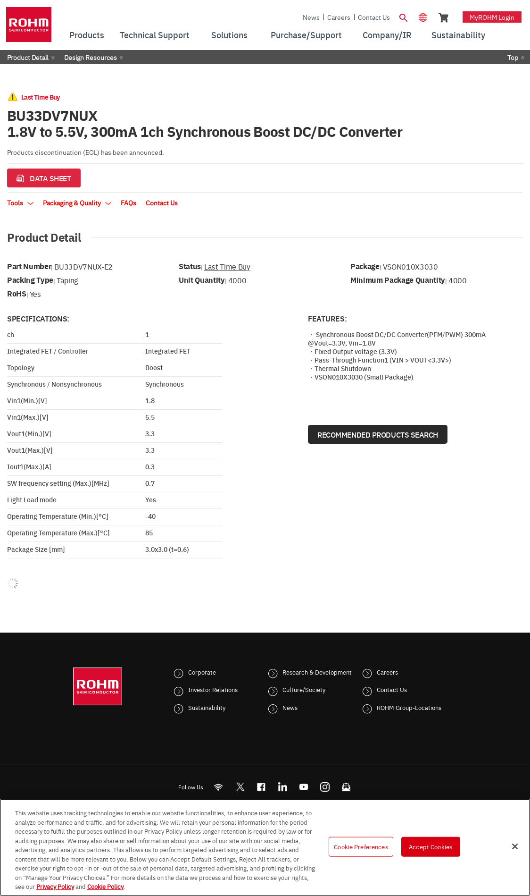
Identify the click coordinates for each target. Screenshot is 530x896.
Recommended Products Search (377, 434)
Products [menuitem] (86, 35)
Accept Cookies (430, 846)
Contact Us (374, 17)
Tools (20, 202)
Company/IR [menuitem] (387, 35)
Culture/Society (303, 689)
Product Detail (28, 57)
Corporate (202, 672)
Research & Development (317, 672)
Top (512, 57)
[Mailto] (346, 787)
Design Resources (90, 57)
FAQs (128, 202)
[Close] (515, 846)
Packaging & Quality (77, 202)
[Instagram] (325, 787)
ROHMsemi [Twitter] (240, 787)
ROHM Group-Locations (409, 707)
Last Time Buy (227, 266)
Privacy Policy (55, 886)
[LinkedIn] (283, 787)
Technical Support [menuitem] (155, 35)
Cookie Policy (105, 886)
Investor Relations (213, 689)
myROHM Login (492, 17)
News (311, 17)
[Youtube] (304, 787)
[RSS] (218, 787)
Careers (338, 17)
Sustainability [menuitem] (458, 35)
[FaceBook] (261, 787)
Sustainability (206, 707)
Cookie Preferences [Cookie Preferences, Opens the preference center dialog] (361, 846)
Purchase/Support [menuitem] (306, 35)
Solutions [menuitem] (229, 35)
